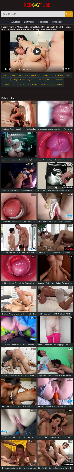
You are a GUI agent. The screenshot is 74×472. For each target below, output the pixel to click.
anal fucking (23, 75)
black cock (59, 80)
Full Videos (43, 22)
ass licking (59, 75)
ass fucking (47, 75)
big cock (31, 80)
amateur (6, 75)
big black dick (19, 80)
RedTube (37, 5)
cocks (34, 84)
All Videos (15, 22)
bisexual (41, 80)
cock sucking (24, 84)
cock (14, 84)
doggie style (57, 84)
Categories (57, 22)
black (49, 80)
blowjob (6, 84)
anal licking (35, 75)
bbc (4, 80)
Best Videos (29, 22)
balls (68, 75)
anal (14, 75)
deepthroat (44, 84)
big (10, 80)
